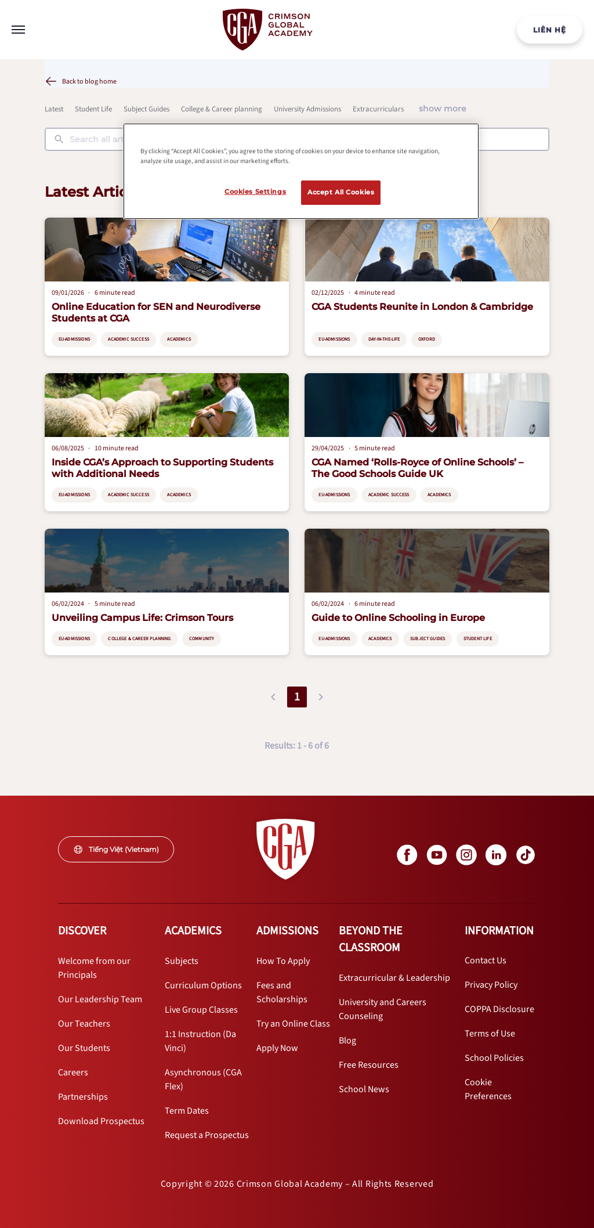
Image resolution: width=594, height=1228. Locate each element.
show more (442, 108)
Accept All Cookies (340, 192)
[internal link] (549, 30)
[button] (273, 697)
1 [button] (297, 697)
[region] (301, 171)
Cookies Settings (255, 191)
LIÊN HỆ (549, 30)
